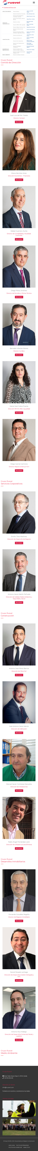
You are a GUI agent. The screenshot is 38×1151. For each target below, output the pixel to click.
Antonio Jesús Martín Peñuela (19, 594)
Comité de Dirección (10, 7)
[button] (19, 7)
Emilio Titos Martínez (31, 29)
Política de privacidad (22, 1145)
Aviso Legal (12, 1145)
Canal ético (26, 1147)
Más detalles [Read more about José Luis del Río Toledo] (19, 122)
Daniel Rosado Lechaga (29, 52)
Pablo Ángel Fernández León (30, 44)
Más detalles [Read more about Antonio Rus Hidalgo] (19, 1040)
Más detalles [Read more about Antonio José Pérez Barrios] (19, 675)
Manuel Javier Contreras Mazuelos (30, 41)
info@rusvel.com (8, 1087)
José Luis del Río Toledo (19, 115)
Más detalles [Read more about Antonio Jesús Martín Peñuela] (19, 602)
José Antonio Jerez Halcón (19, 726)
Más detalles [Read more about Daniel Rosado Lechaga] (19, 980)
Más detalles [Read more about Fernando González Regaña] (19, 920)
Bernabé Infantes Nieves (19, 348)
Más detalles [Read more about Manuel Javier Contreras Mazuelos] (19, 790)
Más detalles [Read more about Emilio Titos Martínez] (19, 543)
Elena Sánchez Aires (30, 13)
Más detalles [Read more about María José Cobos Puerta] (19, 412)
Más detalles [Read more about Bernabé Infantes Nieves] (19, 354)
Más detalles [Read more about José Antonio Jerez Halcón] (19, 732)
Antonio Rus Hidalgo (30, 49)
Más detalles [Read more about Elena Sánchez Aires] (19, 179)
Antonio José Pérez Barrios (19, 668)
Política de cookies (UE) (15, 1147)
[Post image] (19, 91)
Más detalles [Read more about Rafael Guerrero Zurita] (19, 239)
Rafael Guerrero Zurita (31, 16)
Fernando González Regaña (19, 914)
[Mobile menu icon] (34, 2)
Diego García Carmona (31, 27)
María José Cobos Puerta (19, 406)
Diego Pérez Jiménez (31, 19)
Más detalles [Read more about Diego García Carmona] (19, 470)
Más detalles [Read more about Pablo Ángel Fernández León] (19, 848)
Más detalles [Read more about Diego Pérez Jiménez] (19, 297)
